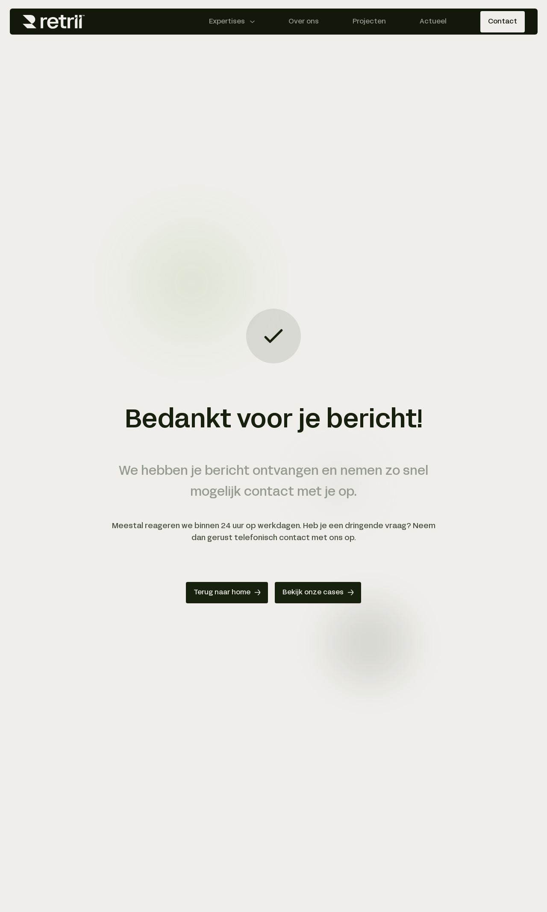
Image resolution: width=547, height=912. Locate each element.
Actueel (433, 22)
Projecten (369, 22)
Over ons (303, 22)
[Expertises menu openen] (232, 22)
